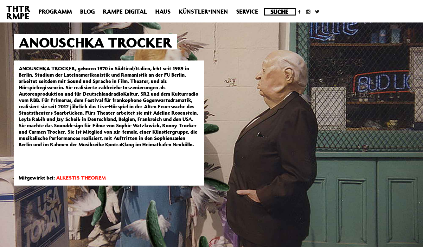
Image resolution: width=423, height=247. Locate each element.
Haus (162, 11)
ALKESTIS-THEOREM (81, 177)
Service (247, 11)
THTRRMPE (18, 12)
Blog (87, 11)
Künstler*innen (203, 11)
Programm (55, 11)
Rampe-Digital (125, 11)
